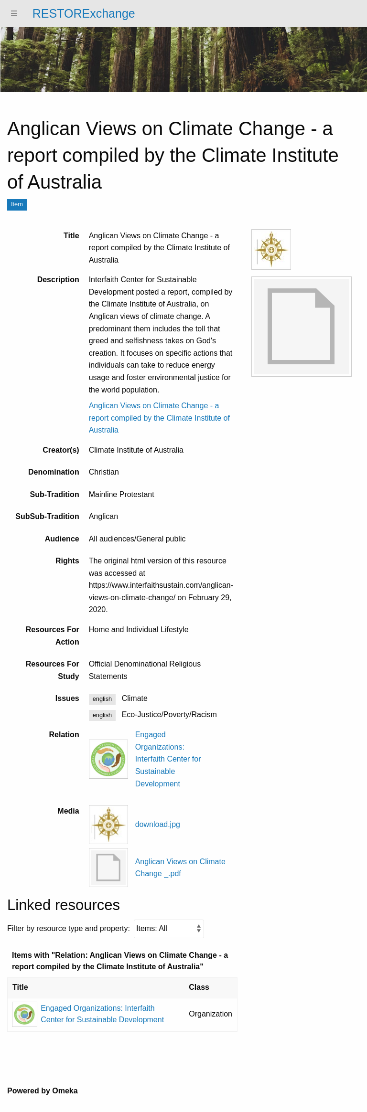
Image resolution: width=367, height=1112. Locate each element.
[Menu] (14, 13)
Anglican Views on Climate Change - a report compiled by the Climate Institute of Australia (159, 418)
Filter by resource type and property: (105, 929)
